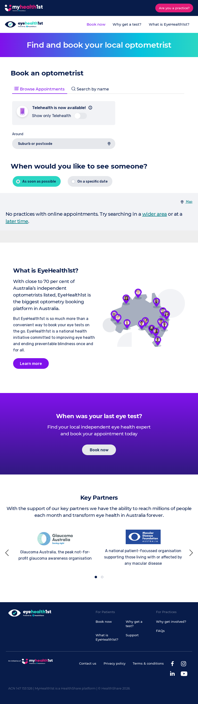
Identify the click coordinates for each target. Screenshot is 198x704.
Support (132, 635)
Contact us (87, 663)
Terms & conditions (148, 663)
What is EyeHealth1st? (169, 24)
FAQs (160, 631)
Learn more (31, 363)
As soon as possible (39, 181)
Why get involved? (171, 621)
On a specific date (92, 181)
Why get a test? (127, 24)
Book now (96, 24)
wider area (154, 214)
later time (17, 221)
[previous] (7, 552)
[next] (190, 552)
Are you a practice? (174, 8)
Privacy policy (114, 663)
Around (17, 134)
